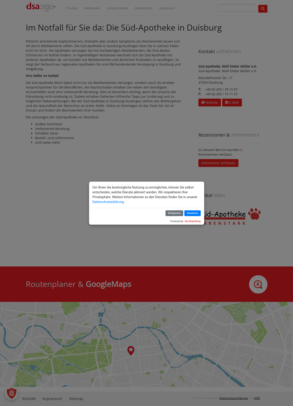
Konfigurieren (174, 213)
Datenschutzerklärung (108, 202)
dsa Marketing (193, 221)
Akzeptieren (192, 213)
